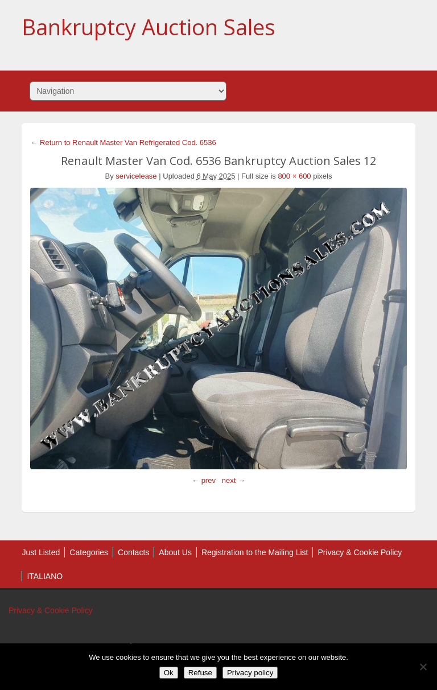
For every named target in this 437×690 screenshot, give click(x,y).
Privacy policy (250, 672)
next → (233, 480)
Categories (88, 552)
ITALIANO (45, 576)
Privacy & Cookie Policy (360, 552)
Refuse (200, 672)
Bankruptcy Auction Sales (148, 27)
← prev (204, 480)
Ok (169, 672)
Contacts (133, 552)
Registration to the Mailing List (254, 552)
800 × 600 (294, 176)
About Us (175, 552)
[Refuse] (422, 666)
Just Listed (41, 552)
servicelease (136, 176)
